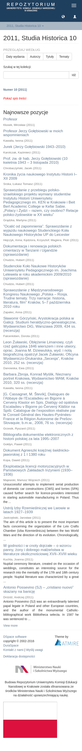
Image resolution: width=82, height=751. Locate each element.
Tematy (64, 56)
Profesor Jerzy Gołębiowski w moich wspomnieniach (33, 133)
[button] (63, 16)
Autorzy (35, 56)
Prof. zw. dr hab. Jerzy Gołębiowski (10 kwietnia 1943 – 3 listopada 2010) (35, 160)
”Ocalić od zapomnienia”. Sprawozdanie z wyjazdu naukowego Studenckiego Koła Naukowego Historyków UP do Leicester (37, 230)
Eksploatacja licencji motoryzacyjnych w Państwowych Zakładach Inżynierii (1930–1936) (38, 470)
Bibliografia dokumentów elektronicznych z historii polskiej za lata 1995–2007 (38, 437)
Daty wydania (15, 56)
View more (10, 625)
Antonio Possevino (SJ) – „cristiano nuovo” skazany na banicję (38, 589)
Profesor (10, 119)
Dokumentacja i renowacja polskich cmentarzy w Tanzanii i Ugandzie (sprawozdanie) (32, 250)
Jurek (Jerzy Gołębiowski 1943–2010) (34, 147)
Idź (74, 75)
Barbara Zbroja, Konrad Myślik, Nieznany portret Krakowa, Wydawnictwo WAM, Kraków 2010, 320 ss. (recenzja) (41, 378)
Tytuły (50, 56)
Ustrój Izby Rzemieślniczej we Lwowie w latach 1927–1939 (36, 510)
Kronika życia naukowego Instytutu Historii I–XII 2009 (40, 176)
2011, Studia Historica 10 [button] (25, 26)
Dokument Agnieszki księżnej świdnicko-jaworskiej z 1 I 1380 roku (36, 452)
